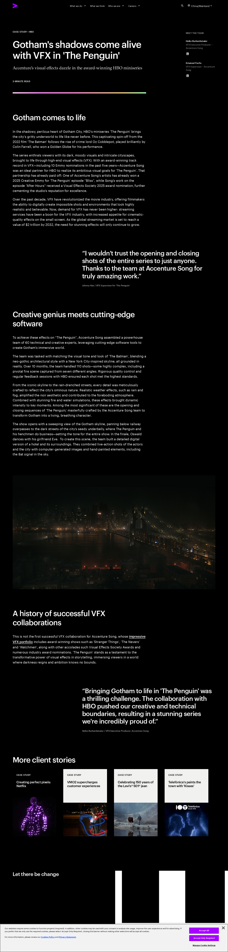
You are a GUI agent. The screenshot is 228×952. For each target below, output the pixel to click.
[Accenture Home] (22, 5)
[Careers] (134, 5)
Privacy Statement (67, 937)
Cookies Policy (48, 937)
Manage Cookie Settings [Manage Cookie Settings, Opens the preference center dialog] (204, 945)
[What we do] (78, 5)
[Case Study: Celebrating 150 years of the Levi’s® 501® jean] (136, 802)
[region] (114, 938)
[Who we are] (116, 5)
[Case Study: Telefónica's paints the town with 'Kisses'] (186, 802)
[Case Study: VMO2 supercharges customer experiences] (85, 802)
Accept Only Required (204, 938)
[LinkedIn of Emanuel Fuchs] (187, 76)
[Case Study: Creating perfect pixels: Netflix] (34, 802)
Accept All (204, 930)
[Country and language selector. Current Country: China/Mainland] (200, 5)
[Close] (223, 928)
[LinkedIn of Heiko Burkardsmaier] (187, 54)
